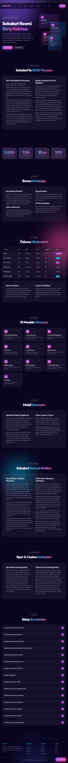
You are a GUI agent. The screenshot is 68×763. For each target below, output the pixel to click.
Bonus (26, 6)
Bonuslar (29, 749)
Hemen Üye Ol (7, 47)
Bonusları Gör (19, 47)
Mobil (44, 6)
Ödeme (32, 6)
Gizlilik (56, 749)
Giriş (21, 6)
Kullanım (57, 746)
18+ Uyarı (57, 753)
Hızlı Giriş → (61, 759)
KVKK (56, 751)
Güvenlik (38, 6)
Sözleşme (43, 753)
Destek (42, 751)
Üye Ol (62, 5)
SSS (49, 6)
